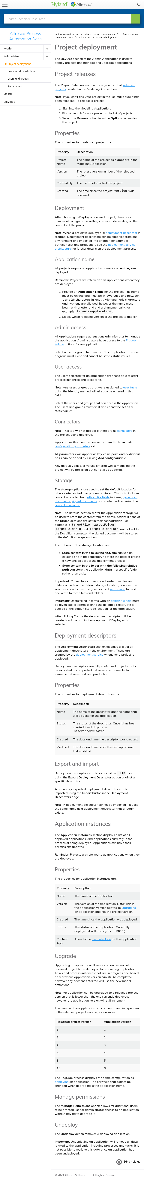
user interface (101, 936)
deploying (62, 1079)
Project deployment (19, 64)
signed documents (84, 500)
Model (8, 48)
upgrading (129, 905)
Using (8, 94)
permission (117, 587)
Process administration (21, 71)
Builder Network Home (66, 34)
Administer (11, 56)
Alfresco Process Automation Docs (25, 36)
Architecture (15, 86)
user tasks (130, 386)
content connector (67, 504)
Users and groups (18, 78)
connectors (124, 430)
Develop (9, 101)
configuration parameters (72, 445)
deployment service (89, 653)
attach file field (121, 599)
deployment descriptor (121, 232)
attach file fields (98, 496)
